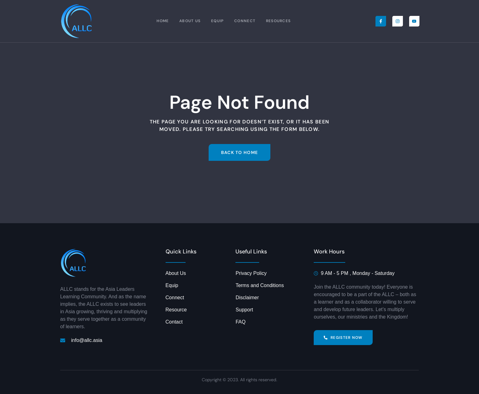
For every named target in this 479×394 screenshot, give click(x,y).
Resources (280, 21)
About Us (190, 21)
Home (162, 21)
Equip (218, 21)
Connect (246, 21)
